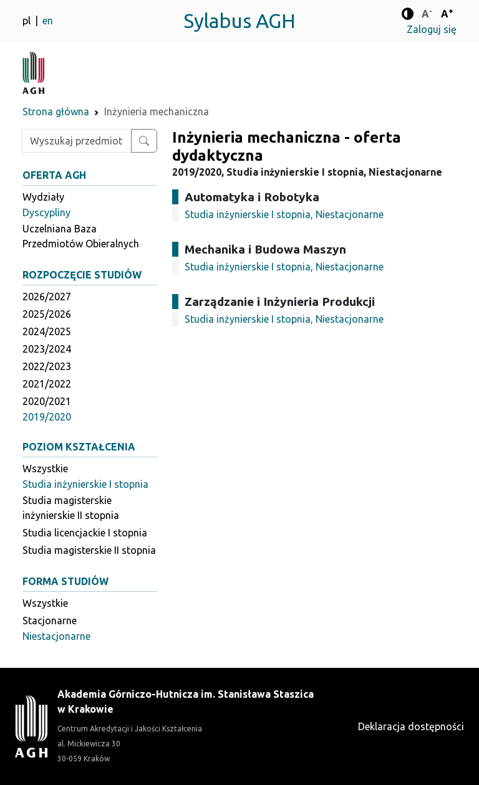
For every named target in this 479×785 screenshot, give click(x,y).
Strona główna (55, 111)
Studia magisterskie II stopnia (89, 550)
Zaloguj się (432, 29)
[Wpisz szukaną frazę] (77, 141)
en (47, 20)
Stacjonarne (49, 620)
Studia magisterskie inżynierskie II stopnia (70, 508)
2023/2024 (46, 348)
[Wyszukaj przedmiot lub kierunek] (144, 141)
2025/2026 (46, 314)
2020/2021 (46, 401)
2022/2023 (46, 366)
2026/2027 (46, 296)
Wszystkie (45, 468)
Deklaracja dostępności (411, 726)
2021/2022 (46, 383)
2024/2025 (46, 331)
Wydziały (43, 196)
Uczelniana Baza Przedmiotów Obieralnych (80, 236)
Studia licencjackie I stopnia (84, 532)
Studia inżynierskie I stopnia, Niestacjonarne (284, 214)
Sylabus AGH (239, 20)
